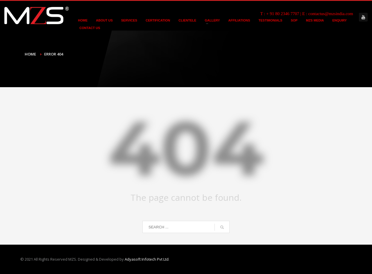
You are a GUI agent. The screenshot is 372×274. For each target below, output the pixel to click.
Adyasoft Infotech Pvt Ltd (147, 259)
